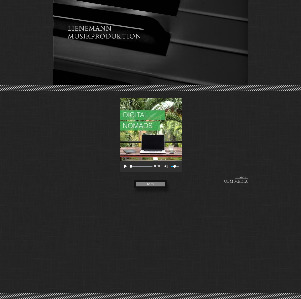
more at (241, 177)
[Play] (125, 166)
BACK (151, 184)
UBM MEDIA (236, 181)
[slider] (141, 166)
